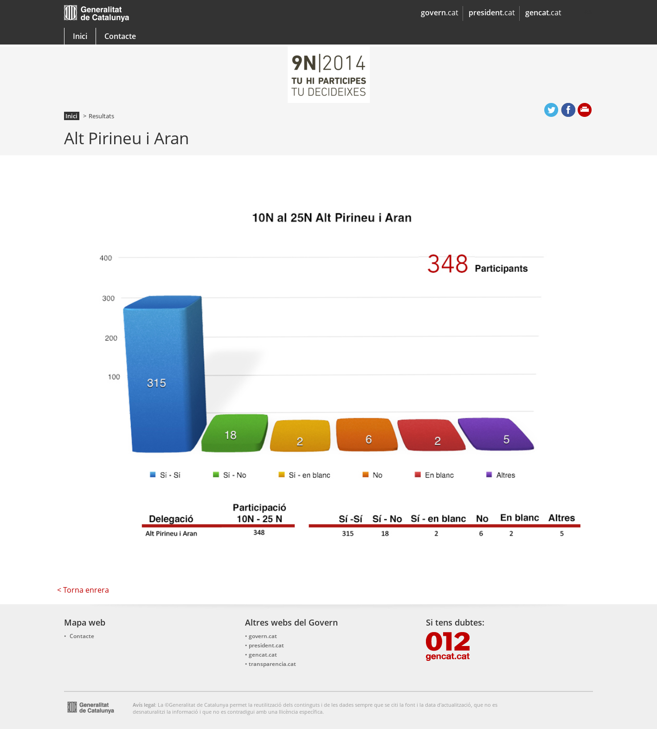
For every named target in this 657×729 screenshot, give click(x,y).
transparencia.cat (272, 664)
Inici (80, 36)
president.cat (266, 645)
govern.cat (263, 636)
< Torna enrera (83, 590)
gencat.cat (193, 15)
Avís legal (144, 704)
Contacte (120, 36)
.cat (439, 12)
